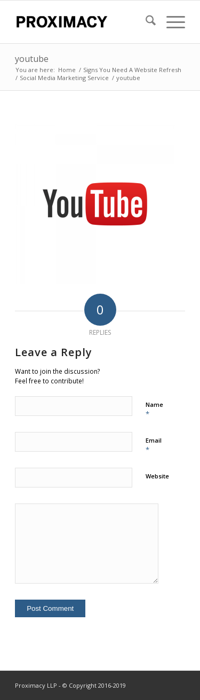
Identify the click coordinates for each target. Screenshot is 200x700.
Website (157, 476)
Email (154, 445)
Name (154, 409)
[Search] (145, 22)
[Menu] (170, 22)
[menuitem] (145, 22)
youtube (32, 59)
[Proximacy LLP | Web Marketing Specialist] (83, 22)
